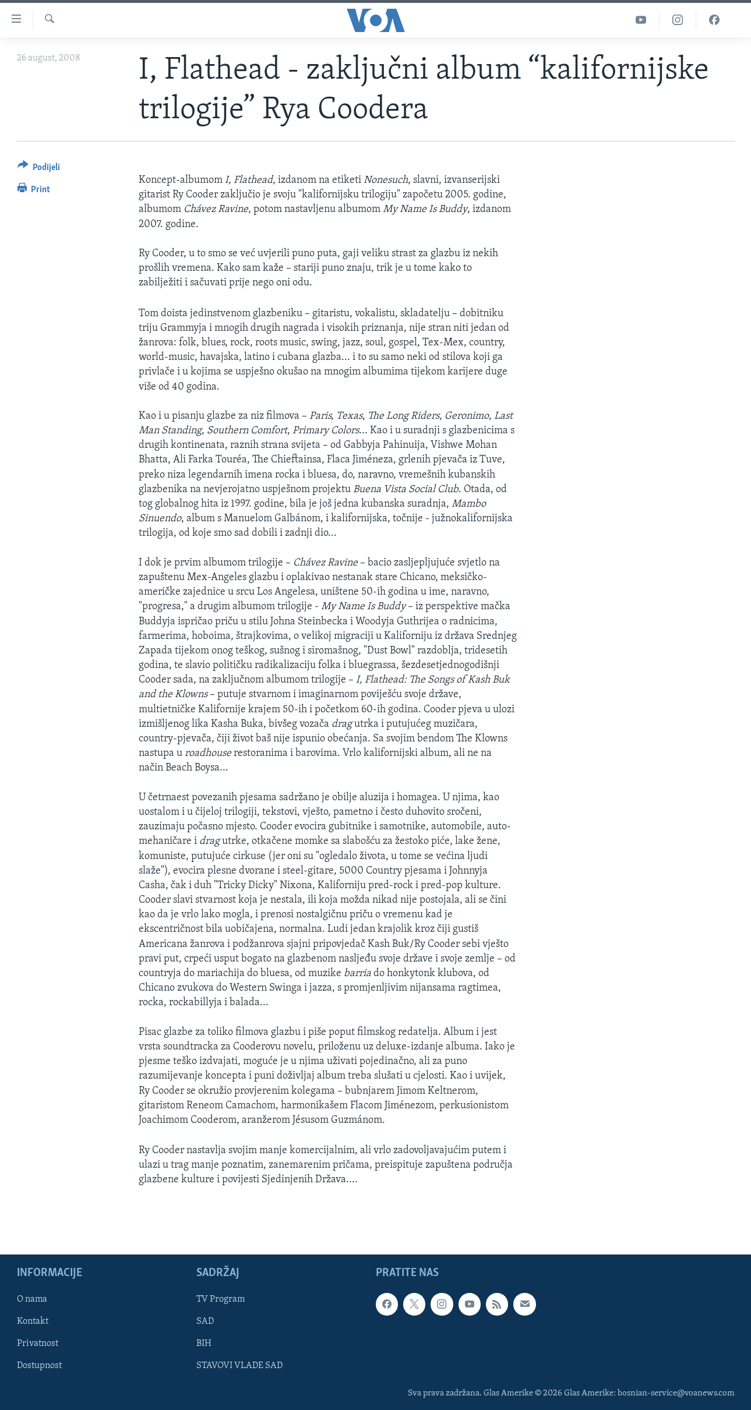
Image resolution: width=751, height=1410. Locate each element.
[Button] (39, 169)
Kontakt (32, 1321)
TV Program (220, 1299)
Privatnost (37, 1343)
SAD (205, 1321)
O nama (32, 1299)
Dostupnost (39, 1365)
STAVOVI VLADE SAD (239, 1365)
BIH (203, 1343)
